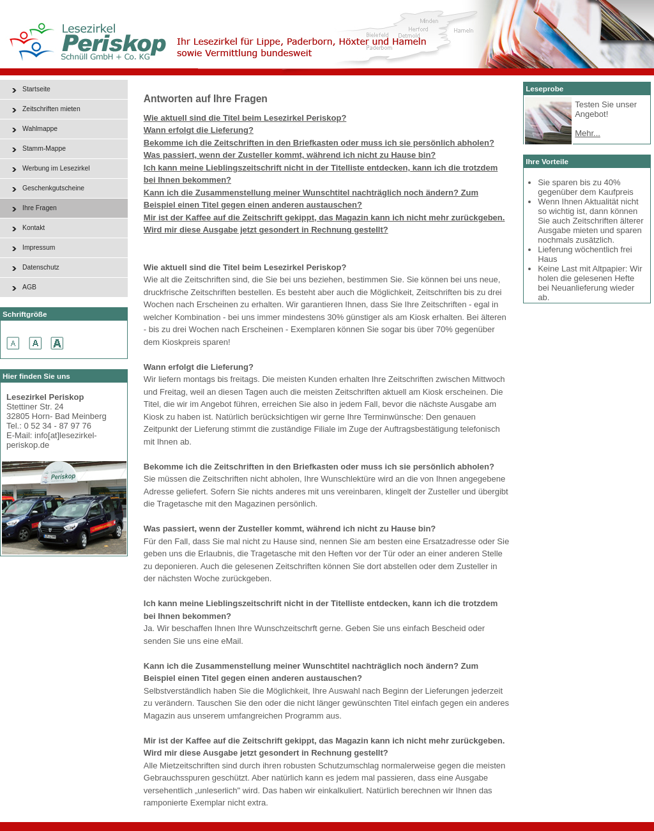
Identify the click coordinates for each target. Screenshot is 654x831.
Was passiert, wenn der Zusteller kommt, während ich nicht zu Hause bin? (290, 155)
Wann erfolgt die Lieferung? (199, 130)
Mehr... (587, 133)
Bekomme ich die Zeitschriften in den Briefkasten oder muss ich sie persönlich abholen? (319, 143)
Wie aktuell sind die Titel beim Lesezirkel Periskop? (245, 118)
